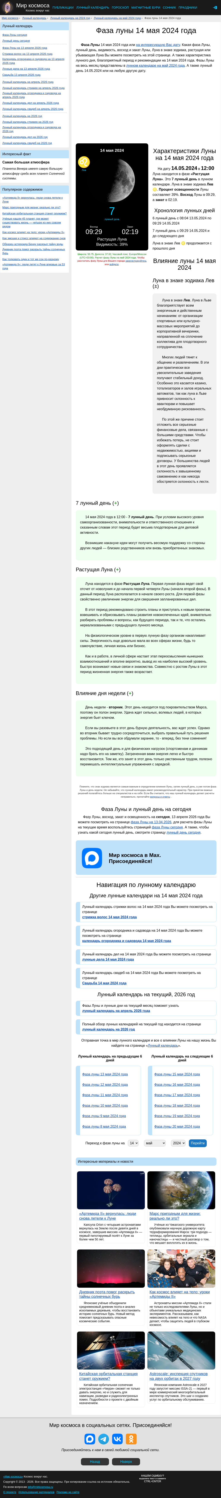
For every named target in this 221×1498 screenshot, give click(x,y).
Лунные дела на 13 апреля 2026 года (26, 68)
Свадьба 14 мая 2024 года (104, 983)
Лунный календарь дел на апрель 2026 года (30, 103)
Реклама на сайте (68, 1492)
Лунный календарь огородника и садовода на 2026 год (31, 129)
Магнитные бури (145, 7)
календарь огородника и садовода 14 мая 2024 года (126, 941)
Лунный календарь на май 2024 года (117, 18)
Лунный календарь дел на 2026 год (24, 137)
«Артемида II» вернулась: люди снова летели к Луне (32, 199)
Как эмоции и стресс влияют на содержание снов (33, 238)
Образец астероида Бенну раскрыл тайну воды (32, 244)
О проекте (9, 1492)
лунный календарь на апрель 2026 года (116, 1011)
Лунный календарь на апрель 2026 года (28, 82)
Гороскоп (120, 7)
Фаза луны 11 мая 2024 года (105, 1095)
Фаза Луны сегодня (14, 34)
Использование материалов (36, 1492)
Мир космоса (10, 18)
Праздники (187, 7)
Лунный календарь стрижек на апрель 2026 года (33, 88)
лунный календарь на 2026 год (108, 1029)
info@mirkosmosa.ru (40, 1486)
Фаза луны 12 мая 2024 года (105, 1084)
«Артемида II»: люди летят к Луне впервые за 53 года (33, 266)
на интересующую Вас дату (158, 45)
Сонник (169, 7)
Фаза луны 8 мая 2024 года (104, 1126)
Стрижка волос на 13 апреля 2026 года (27, 53)
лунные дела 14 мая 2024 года (108, 959)
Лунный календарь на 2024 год (70, 18)
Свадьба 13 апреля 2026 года (21, 74)
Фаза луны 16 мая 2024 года (177, 1084)
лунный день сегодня (184, 832)
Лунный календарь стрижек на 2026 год (27, 122)
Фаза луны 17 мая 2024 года (177, 1095)
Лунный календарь (92, 7)
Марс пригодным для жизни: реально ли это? (31, 207)
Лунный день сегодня (16, 40)
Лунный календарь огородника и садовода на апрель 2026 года (31, 95)
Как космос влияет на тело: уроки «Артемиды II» (33, 232)
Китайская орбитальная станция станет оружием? (34, 213)
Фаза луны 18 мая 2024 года (177, 1105)
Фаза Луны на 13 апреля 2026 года (24, 47)
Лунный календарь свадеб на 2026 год (27, 143)
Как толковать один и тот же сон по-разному (30, 259)
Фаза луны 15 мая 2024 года (177, 1074)
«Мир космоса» (13, 1476)
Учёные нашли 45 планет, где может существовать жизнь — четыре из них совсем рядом (31, 222)
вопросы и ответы (160, 796)
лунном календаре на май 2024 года (155, 65)
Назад (95, 1461)
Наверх (126, 1461)
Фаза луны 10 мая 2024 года (105, 1105)
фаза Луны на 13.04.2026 (151, 822)
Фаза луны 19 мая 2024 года (177, 1116)
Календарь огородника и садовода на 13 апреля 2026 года (33, 61)
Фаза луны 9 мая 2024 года (104, 1116)
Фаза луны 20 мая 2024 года (177, 1126)
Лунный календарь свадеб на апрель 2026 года (32, 109)
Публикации (63, 7)
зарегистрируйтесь (136, 261)
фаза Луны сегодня (167, 827)
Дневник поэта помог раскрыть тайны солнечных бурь (33, 251)
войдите (113, 264)
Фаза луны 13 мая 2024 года (105, 1074)
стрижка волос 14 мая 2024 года (109, 917)
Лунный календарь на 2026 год (22, 116)
